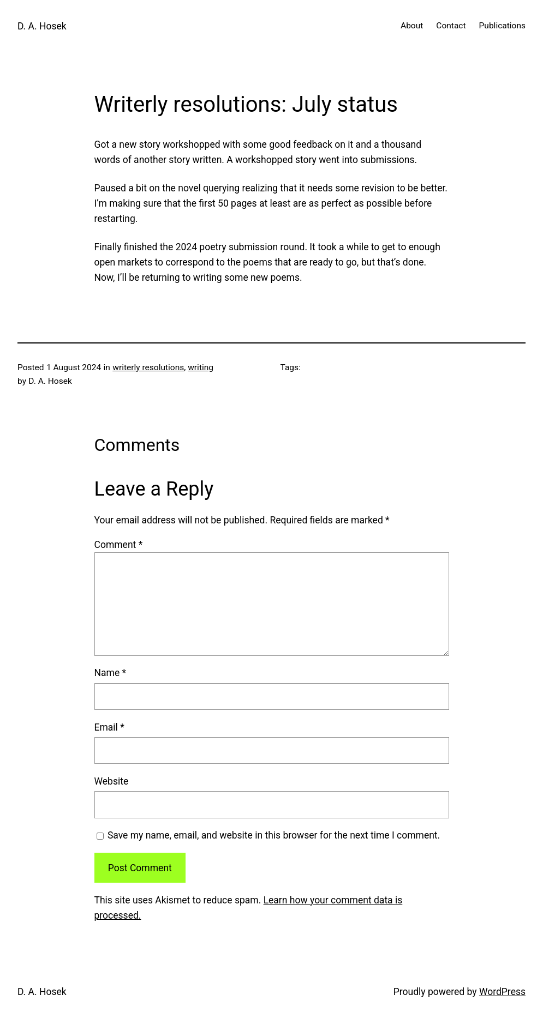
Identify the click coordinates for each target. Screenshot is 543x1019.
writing (200, 367)
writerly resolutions (148, 367)
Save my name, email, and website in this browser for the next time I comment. (274, 835)
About (412, 26)
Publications (502, 26)
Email (109, 727)
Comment (118, 544)
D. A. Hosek (42, 26)
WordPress (502, 991)
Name (110, 672)
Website (111, 781)
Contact (451, 26)
